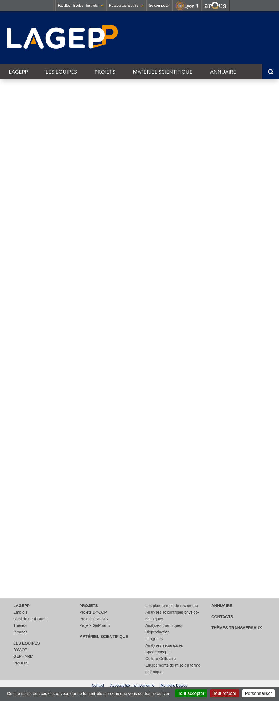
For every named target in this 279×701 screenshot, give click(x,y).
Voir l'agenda (263, 322)
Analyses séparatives (164, 645)
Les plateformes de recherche (171, 605)
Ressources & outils (126, 5)
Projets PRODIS (93, 619)
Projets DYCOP (93, 612)
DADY (232, 284)
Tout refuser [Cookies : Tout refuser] (224, 693)
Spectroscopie (157, 652)
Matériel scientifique (163, 71)
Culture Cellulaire (160, 658)
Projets (104, 71)
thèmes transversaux (236, 627)
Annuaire (223, 71)
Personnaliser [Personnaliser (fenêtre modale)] (258, 693)
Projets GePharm (94, 625)
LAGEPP (18, 71)
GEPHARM (23, 656)
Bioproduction (157, 632)
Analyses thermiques (163, 625)
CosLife (44, 282)
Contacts (222, 616)
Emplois (20, 612)
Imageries (154, 639)
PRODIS (20, 663)
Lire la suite (14, 432)
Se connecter (159, 5)
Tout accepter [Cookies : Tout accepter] (191, 693)
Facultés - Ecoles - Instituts (80, 5)
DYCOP (20, 650)
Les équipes (61, 71)
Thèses (19, 625)
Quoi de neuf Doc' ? (30, 619)
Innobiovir (137, 282)
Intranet (20, 632)
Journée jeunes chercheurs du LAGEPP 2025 (28, 380)
